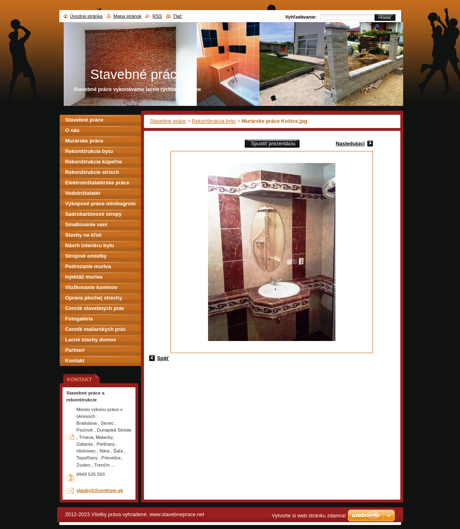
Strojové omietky (86, 256)
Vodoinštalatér (83, 193)
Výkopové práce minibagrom (100, 203)
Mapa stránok (127, 16)
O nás (72, 130)
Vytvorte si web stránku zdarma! (309, 515)
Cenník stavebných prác (95, 308)
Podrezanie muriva (88, 266)
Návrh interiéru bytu (89, 245)
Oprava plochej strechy (94, 298)
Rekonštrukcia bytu (214, 121)
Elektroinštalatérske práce (97, 183)
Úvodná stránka (86, 16)
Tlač (177, 16)
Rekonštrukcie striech (92, 172)
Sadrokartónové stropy (93, 214)
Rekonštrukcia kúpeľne (93, 162)
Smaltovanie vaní (86, 224)
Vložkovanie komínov (91, 287)
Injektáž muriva (83, 277)
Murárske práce (84, 141)
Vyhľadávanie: (300, 16)
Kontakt (75, 360)
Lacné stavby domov (91, 340)
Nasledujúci (350, 144)
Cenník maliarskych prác (95, 329)
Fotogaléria (79, 319)
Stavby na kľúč (83, 235)
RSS (157, 16)
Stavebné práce (168, 121)
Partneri (75, 350)
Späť (163, 358)
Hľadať (385, 17)
